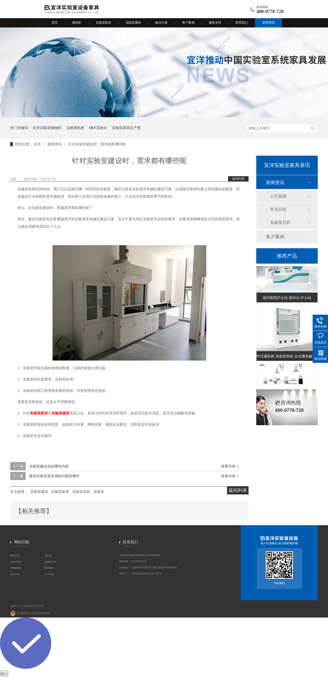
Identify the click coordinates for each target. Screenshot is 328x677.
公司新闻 (278, 196)
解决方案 (161, 22)
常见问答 (278, 209)
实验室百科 (280, 222)
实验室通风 (133, 22)
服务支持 (215, 22)
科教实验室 (16, 568)
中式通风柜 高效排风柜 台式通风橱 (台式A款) (287, 357)
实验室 (98, 492)
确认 (4, 674)
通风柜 (76, 22)
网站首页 (14, 555)
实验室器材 (60, 413)
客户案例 (188, 22)
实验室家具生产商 (126, 128)
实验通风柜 (75, 128)
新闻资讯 (268, 22)
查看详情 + (229, 466)
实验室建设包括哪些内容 (49, 466)
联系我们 (241, 22)
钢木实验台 (98, 128)
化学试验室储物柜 (47, 128)
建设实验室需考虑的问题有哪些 (54, 476)
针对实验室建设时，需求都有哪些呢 (97, 144)
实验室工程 (50, 562)
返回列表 (238, 179)
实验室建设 (39, 492)
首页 (55, 22)
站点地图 (49, 574)
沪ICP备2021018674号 (31, 606)
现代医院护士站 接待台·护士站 (287, 298)
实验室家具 (103, 22)
